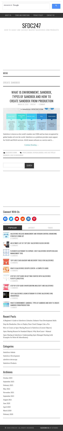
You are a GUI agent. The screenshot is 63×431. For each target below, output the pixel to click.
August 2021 (7, 400)
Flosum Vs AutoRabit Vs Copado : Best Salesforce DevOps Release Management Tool (34, 252)
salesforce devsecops (10, 359)
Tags (50, 227)
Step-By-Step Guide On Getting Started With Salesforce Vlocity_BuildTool (30, 277)
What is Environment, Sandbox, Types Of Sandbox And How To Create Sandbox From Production (31, 96)
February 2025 (8, 385)
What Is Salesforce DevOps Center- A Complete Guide (29, 268)
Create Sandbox (27, 152)
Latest (31, 227)
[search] (25, 5)
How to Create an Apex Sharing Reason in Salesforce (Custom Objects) (27, 328)
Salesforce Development (11, 356)
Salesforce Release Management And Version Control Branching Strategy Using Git (33, 234)
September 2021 (8, 396)
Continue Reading (31, 145)
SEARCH (29, 165)
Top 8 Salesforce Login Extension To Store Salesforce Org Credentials (31, 294)
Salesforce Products (10, 363)
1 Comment (42, 104)
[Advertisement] (31, 52)
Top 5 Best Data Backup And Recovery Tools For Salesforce (32, 260)
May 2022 (6, 389)
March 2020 (7, 411)
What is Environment (16, 155)
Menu (5, 73)
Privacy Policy (38, 15)
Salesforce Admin (11, 152)
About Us (8, 15)
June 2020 (6, 403)
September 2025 (8, 382)
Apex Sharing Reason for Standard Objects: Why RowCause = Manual (27, 331)
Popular (12, 227)
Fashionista (44, 428)
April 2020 (6, 407)
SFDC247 (31, 25)
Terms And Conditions (22, 15)
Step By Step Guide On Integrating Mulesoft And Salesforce (31, 285)
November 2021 (8, 392)
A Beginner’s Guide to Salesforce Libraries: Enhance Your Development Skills (29, 320)
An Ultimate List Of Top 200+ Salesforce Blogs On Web (29, 243)
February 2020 (8, 414)
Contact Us (50, 15)
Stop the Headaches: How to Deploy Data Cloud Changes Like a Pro (26, 324)
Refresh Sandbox (38, 152)
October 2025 (7, 378)
